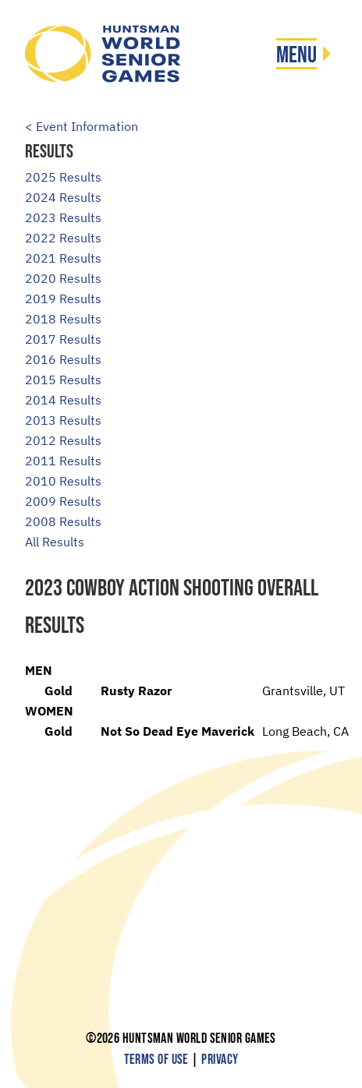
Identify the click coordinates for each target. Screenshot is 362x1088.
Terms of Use (156, 1059)
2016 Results (63, 359)
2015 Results (63, 379)
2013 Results (63, 420)
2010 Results (63, 481)
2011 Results (63, 460)
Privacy (219, 1059)
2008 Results (63, 521)
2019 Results (63, 298)
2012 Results (63, 440)
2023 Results (63, 217)
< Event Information (81, 126)
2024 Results (63, 197)
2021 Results (63, 258)
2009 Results (63, 501)
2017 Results (63, 339)
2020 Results (63, 278)
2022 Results (63, 238)
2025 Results (63, 177)
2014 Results (63, 400)
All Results (54, 541)
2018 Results (63, 319)
